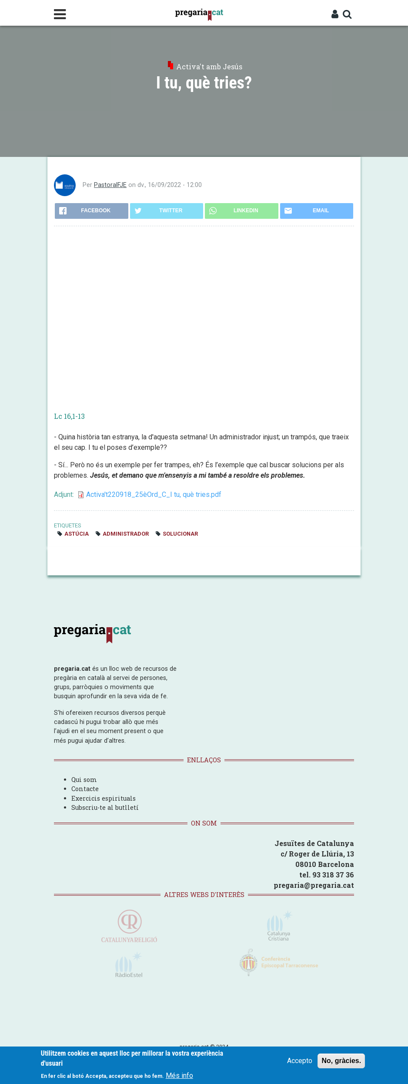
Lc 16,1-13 (69, 416)
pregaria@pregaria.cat (314, 885)
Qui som (84, 779)
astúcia (76, 533)
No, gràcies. (341, 1060)
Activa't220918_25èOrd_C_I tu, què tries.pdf (153, 494)
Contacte (85, 789)
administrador (126, 533)
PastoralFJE (110, 185)
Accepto (299, 1061)
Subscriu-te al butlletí (105, 807)
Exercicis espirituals (103, 798)
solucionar (180, 533)
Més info (179, 1075)
